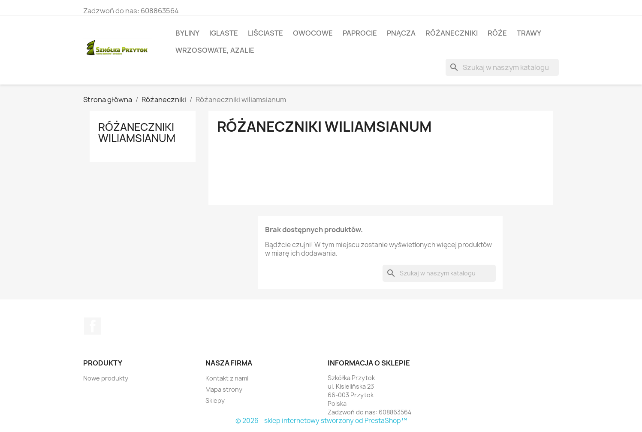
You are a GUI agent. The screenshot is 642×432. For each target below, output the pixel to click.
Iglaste (223, 33)
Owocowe (313, 33)
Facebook (92, 326)
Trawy (529, 33)
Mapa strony (223, 389)
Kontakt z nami (226, 378)
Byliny (187, 33)
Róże (497, 33)
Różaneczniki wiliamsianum (136, 132)
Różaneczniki (451, 33)
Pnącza (401, 33)
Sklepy (215, 400)
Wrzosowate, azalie (214, 50)
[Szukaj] (502, 67)
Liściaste (265, 33)
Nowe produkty (105, 378)
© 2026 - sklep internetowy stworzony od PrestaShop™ (321, 420)
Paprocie (360, 33)
